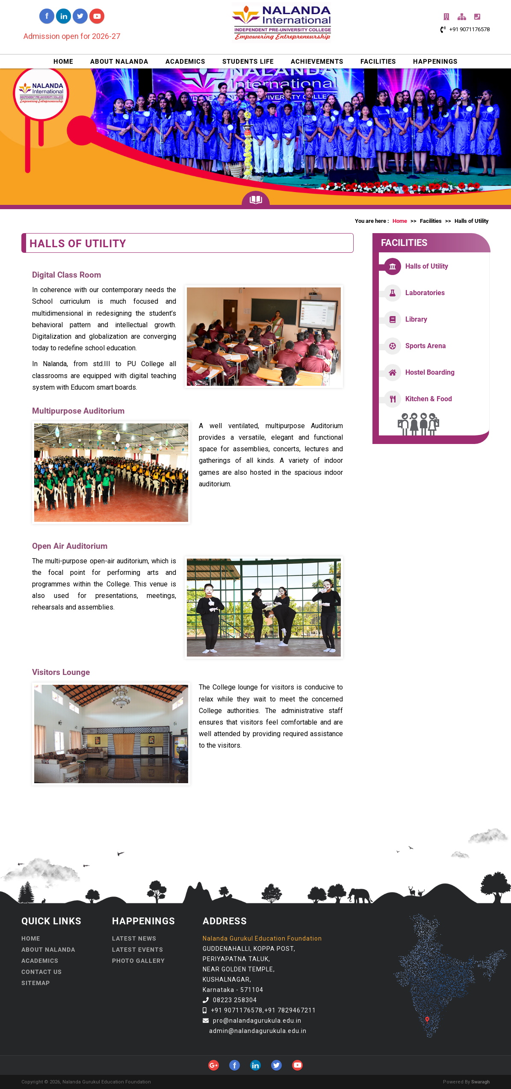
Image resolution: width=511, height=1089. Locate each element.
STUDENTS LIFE (248, 61)
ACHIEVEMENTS (317, 61)
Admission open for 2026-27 (72, 36)
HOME (63, 61)
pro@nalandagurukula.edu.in (257, 1020)
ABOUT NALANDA (119, 61)
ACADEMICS (185, 61)
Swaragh (480, 1082)
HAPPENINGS (435, 61)
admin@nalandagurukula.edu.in (258, 1030)
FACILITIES (378, 61)
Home (400, 221)
